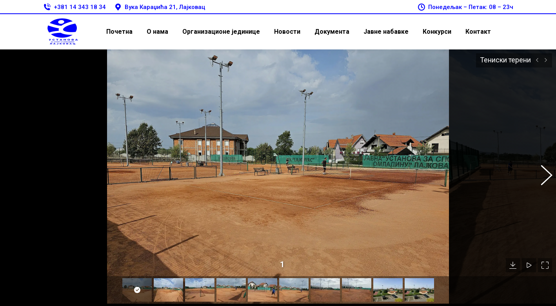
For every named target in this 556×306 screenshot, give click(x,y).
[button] (542, 172)
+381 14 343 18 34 (74, 7)
